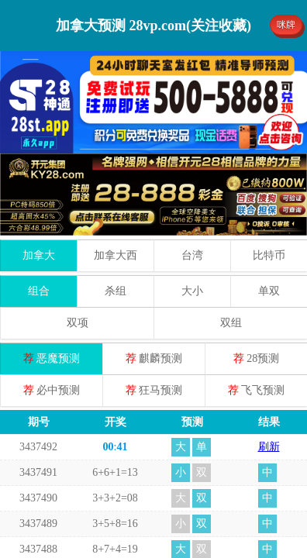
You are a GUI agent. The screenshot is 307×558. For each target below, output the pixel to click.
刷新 (269, 364)
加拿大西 (115, 173)
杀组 (115, 209)
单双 (269, 209)
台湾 (192, 173)
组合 (39, 209)
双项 (77, 240)
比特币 (269, 173)
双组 (231, 240)
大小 (192, 209)
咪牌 (286, 24)
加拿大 (38, 173)
